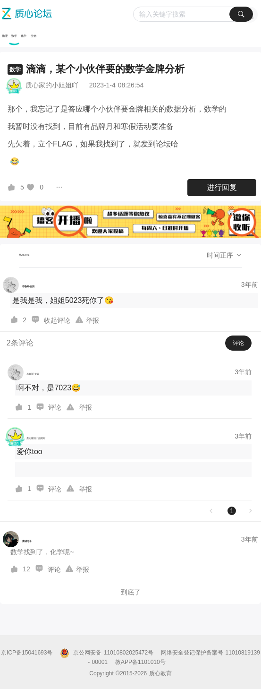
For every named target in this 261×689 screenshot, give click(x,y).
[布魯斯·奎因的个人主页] (18, 285)
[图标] (13, 187)
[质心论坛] (131, 14)
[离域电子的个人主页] (17, 539)
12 (26, 569)
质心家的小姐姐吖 (51, 85)
